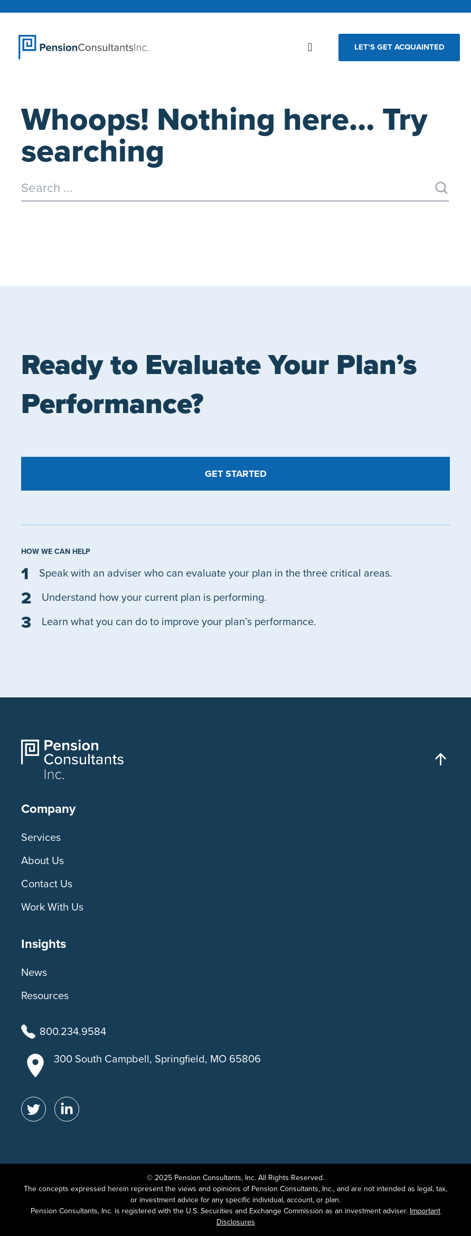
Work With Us (52, 907)
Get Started (236, 474)
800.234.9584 (73, 1031)
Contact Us (46, 884)
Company (48, 808)
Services (41, 837)
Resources (45, 995)
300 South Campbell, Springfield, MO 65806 (157, 1059)
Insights (43, 943)
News (34, 972)
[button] (310, 47)
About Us (42, 860)
